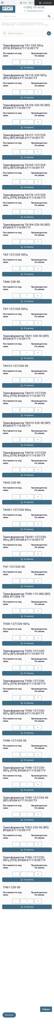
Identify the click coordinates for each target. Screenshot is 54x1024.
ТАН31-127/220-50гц (17, 509)
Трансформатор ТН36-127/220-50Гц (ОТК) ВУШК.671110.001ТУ (24, 682)
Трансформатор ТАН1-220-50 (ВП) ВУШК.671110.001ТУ (26, 337)
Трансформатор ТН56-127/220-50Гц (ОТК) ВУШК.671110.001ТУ (24, 859)
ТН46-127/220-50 (14, 740)
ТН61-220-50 (11, 887)
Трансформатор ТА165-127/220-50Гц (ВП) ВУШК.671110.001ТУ (24, 166)
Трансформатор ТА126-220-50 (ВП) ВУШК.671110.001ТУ (26, 106)
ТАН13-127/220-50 (15, 365)
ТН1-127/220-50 (14, 566)
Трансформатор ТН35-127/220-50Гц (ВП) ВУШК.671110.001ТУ (24, 652)
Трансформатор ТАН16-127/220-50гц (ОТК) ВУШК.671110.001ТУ (25, 454)
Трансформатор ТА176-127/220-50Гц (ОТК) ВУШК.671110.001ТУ (24, 196)
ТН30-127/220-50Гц (16, 623)
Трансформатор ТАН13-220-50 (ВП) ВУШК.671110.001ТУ (27, 424)
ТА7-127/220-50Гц (15, 308)
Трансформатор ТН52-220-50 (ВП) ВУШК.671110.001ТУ (26, 829)
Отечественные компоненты (30, 23)
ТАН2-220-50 (11, 482)
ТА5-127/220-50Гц (15, 254)
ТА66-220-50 (11, 281)
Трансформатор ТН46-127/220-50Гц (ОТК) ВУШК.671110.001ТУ (24, 769)
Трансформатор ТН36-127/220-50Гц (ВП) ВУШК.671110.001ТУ (24, 712)
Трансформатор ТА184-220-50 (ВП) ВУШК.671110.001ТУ (26, 226)
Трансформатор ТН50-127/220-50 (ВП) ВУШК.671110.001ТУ (25, 799)
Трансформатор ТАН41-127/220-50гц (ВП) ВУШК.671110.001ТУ (25, 538)
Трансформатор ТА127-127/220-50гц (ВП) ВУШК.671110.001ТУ (24, 136)
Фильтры (9, 1015)
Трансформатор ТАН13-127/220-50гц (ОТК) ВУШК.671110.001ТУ (25, 394)
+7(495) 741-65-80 (34, 7)
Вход (22, 3)
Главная (4, 23)
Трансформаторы (8, 25)
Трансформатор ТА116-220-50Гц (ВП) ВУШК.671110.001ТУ (25, 77)
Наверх (46, 1009)
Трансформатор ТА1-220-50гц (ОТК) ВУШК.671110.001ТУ (23, 47)
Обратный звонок (33, 10)
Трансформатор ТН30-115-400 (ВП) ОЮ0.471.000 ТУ (26, 595)
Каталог (14, 23)
